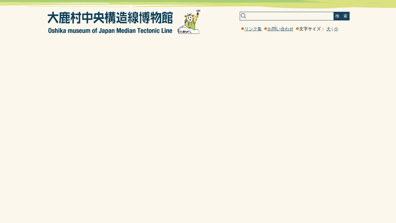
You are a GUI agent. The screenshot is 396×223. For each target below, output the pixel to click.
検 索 (341, 16)
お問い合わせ (281, 29)
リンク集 (253, 29)
